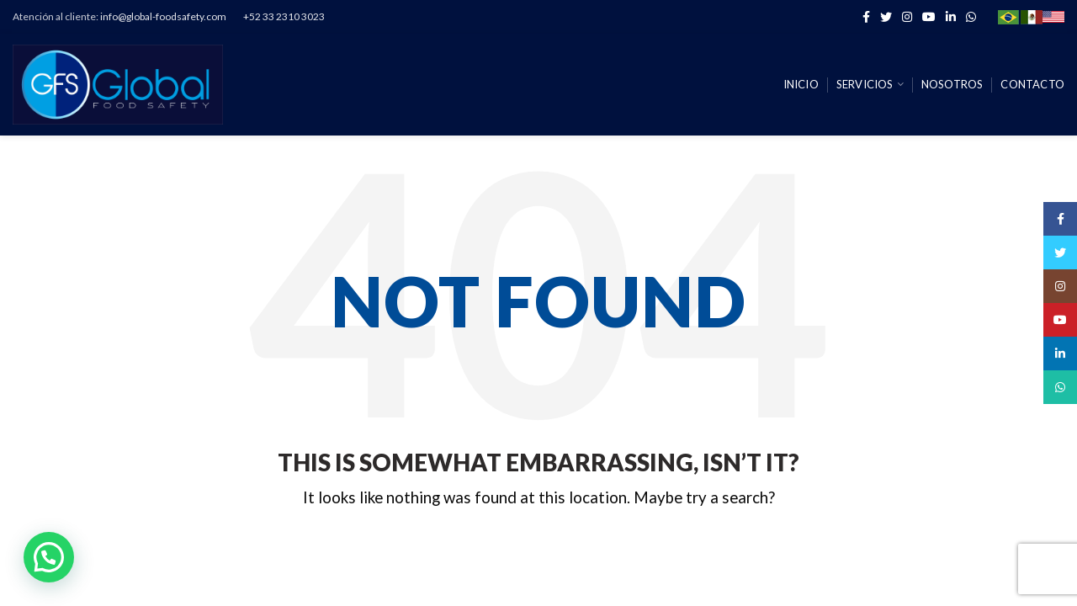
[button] (49, 557)
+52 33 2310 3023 (284, 16)
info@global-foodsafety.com (163, 16)
